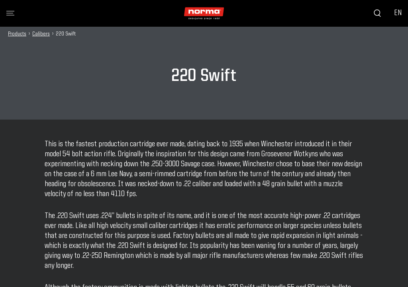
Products (17, 34)
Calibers (41, 34)
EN (398, 13)
